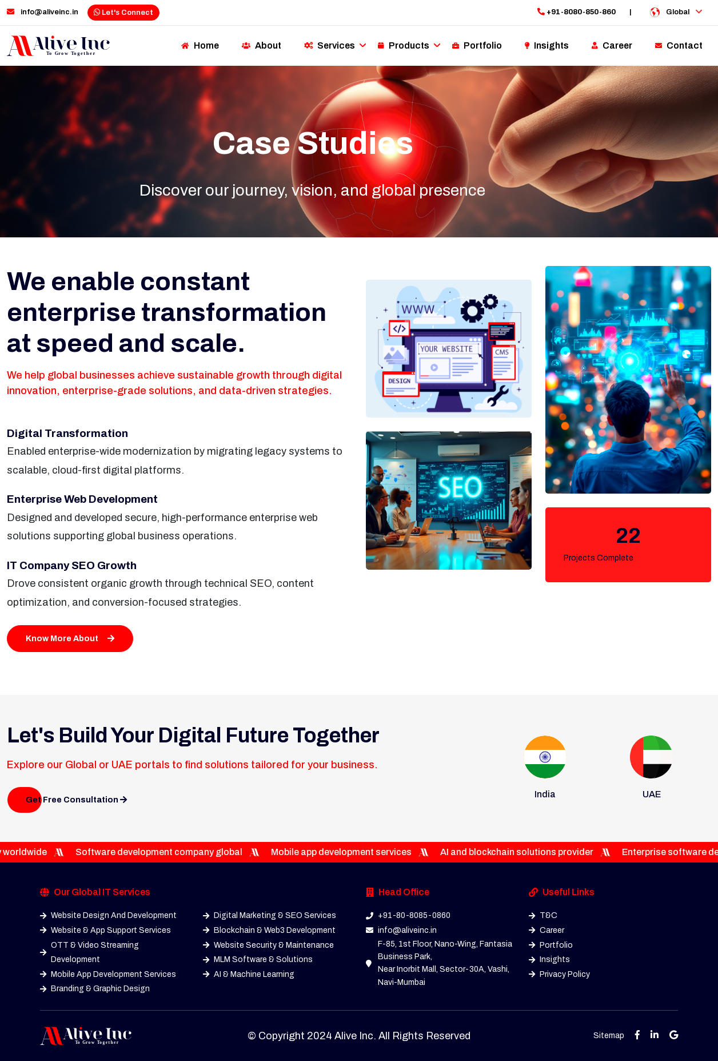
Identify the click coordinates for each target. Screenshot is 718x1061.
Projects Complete (598, 558)
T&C (543, 915)
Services (329, 45)
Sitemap (608, 1035)
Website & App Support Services (105, 930)
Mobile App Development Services (108, 974)
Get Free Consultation (76, 800)
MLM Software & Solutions (258, 959)
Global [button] (676, 12)
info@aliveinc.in (42, 12)
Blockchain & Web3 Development (269, 930)
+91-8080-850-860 (576, 12)
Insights (547, 45)
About (261, 45)
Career (612, 45)
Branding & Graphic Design (95, 988)
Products (403, 45)
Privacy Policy (559, 974)
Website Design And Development (108, 915)
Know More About (70, 638)
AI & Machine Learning (248, 974)
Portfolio (477, 45)
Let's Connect (123, 13)
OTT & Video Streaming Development (89, 952)
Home (200, 45)
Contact (679, 45)
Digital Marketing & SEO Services (269, 915)
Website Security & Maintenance (268, 945)
